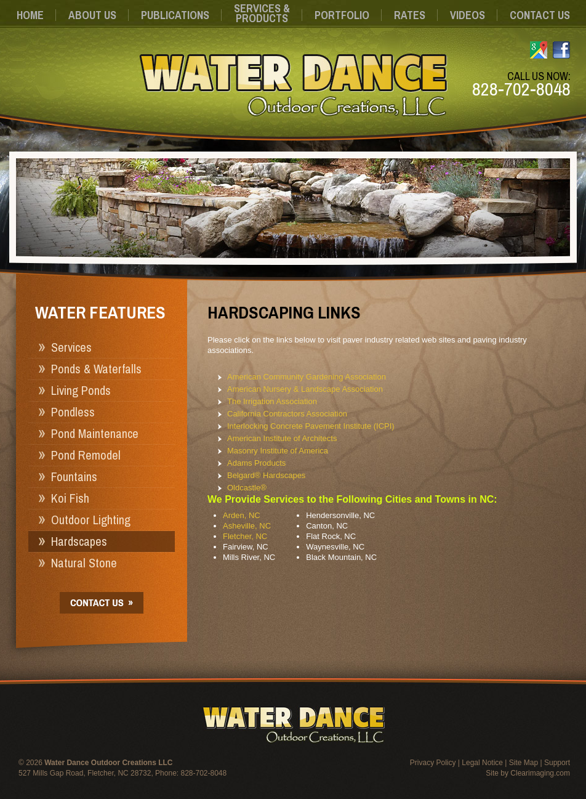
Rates (409, 15)
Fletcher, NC (245, 536)
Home (30, 15)
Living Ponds (81, 390)
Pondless (73, 412)
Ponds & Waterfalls (96, 368)
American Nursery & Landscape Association (305, 389)
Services (71, 347)
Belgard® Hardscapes (266, 475)
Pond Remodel (86, 455)
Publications (175, 15)
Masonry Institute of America (277, 450)
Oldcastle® (247, 487)
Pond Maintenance (94, 433)
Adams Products (256, 463)
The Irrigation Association (272, 401)
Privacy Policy (433, 762)
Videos (467, 15)
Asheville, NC (247, 525)
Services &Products (262, 13)
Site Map (523, 762)
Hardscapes (79, 541)
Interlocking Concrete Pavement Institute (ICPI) (311, 426)
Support (557, 762)
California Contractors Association (287, 413)
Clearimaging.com (540, 773)
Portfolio (342, 15)
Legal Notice (482, 762)
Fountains (74, 476)
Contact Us (540, 15)
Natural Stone (84, 562)
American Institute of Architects (282, 438)
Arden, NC (241, 515)
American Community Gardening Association (306, 376)
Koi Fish (70, 498)
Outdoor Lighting (90, 519)
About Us (92, 15)
